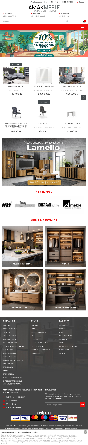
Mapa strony (64, 350)
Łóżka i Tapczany (9, 336)
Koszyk (85, 21)
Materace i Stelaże (10, 339)
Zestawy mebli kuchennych (13, 346)
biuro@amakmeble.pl (13, 407)
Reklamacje (35, 353)
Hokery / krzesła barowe (12, 378)
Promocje (63, 339)
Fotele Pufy (7, 332)
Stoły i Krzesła (8, 374)
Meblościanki (8, 350)
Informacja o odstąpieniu (41, 350)
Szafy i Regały (8, 364)
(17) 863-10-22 (11, 404)
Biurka (5, 371)
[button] (2, 43)
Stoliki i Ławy (8, 367)
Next (83, 97)
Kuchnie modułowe (10, 343)
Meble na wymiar (65, 336)
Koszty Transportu (38, 332)
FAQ (32, 336)
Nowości (34, 325)
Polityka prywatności (39, 343)
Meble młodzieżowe (10, 353)
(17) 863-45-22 (11, 401)
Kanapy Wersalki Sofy (11, 329)
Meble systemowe (9, 357)
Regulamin (35, 339)
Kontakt (62, 353)
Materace (63, 325)
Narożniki (6, 325)
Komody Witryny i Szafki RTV (13, 360)
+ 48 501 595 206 (53, 2)
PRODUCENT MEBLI (44, 8)
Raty (33, 329)
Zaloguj (80, 2)
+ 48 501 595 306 (66, 2)
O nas (61, 332)
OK (82, 405)
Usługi (61, 343)
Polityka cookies (37, 346)
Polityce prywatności (67, 442)
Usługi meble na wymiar (68, 346)
